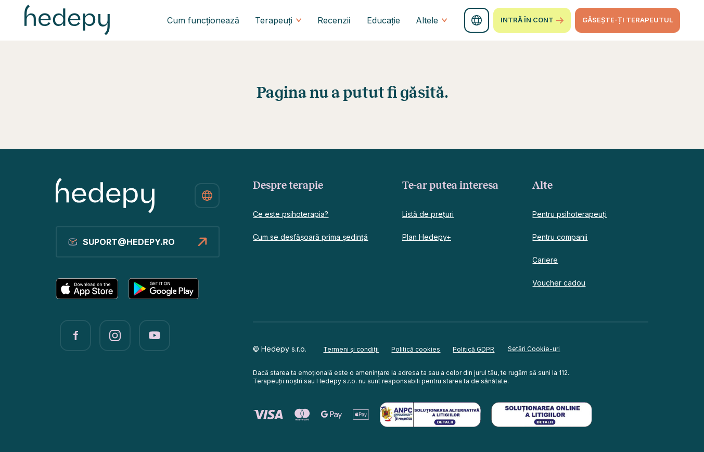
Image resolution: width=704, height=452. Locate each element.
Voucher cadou (558, 282)
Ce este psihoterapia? (290, 214)
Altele (431, 20)
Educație (383, 20)
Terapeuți (278, 20)
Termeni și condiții (351, 349)
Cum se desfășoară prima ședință (310, 237)
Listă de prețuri (428, 214)
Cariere (545, 259)
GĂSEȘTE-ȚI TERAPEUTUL (627, 20)
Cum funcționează (203, 20)
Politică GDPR (473, 349)
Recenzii (333, 20)
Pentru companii (559, 237)
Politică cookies (415, 349)
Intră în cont (532, 20)
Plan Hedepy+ (426, 237)
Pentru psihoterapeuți (569, 214)
